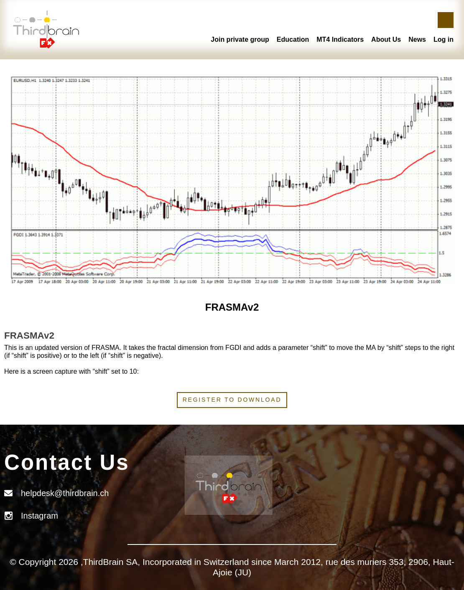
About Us (386, 39)
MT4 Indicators (340, 39)
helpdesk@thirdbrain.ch (65, 493)
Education (293, 39)
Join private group (240, 39)
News (417, 39)
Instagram (39, 515)
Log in (443, 39)
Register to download (232, 399)
